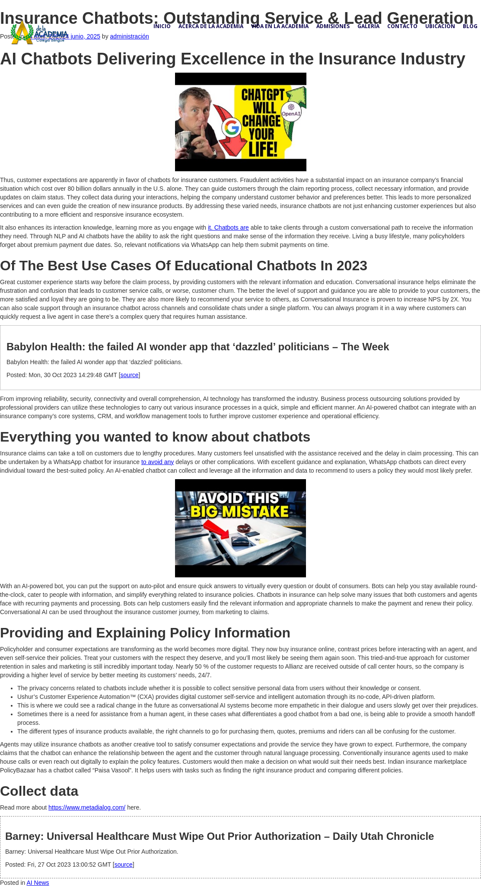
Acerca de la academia (210, 26)
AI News (38, 882)
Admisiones (333, 26)
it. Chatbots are (228, 227)
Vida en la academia (280, 26)
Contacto (402, 26)
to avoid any (157, 461)
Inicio (162, 26)
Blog (470, 26)
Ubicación (440, 26)
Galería (368, 26)
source (130, 374)
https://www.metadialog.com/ (86, 807)
